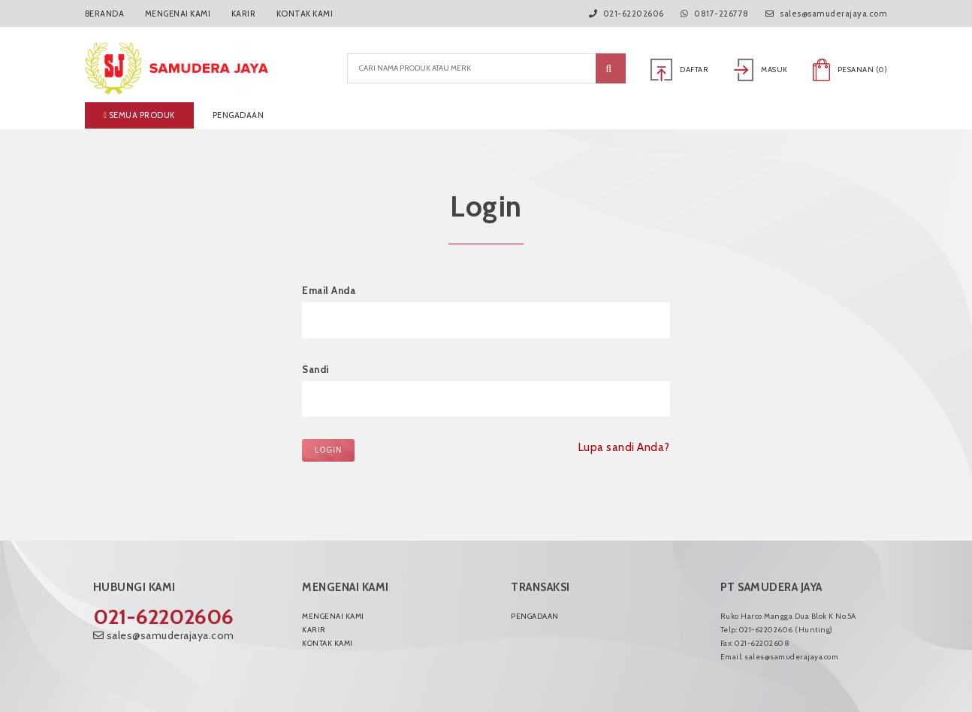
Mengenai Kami (178, 13)
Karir (243, 13)
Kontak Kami (305, 13)
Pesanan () (850, 69)
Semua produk (139, 115)
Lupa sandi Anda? (624, 447)
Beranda (105, 13)
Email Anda (328, 290)
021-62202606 (163, 616)
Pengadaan (238, 115)
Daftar (679, 69)
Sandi (315, 369)
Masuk (761, 69)
